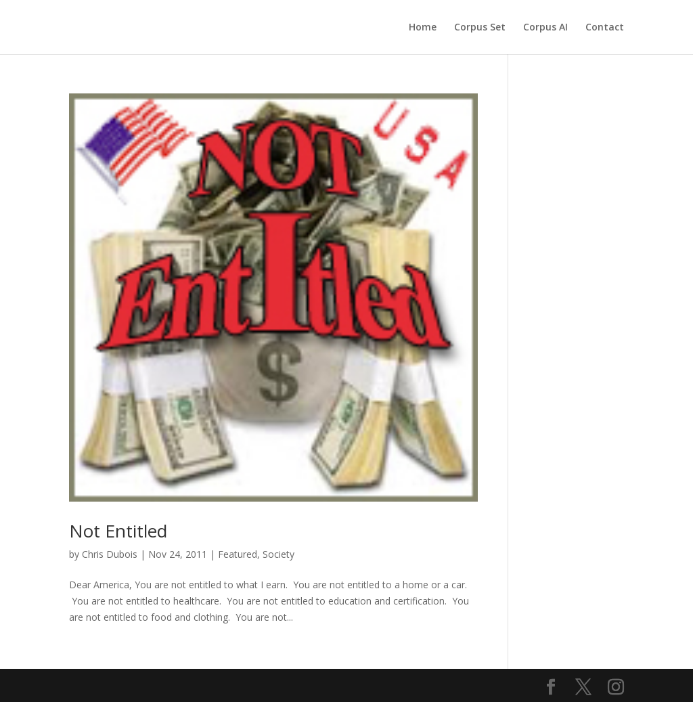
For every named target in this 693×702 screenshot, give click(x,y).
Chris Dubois (109, 554)
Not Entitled (118, 531)
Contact (604, 27)
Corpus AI (545, 27)
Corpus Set (480, 27)
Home (423, 27)
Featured (237, 554)
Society (278, 554)
